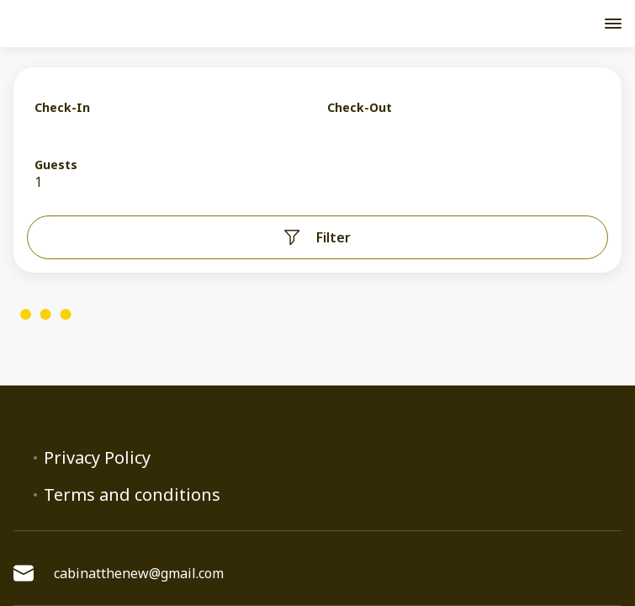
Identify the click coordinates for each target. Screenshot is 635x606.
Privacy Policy (97, 457)
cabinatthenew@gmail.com (118, 573)
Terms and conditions (132, 494)
